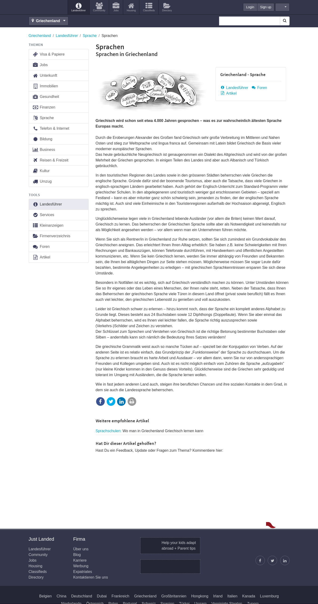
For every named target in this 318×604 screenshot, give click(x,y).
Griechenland (40, 36)
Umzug (42, 181)
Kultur (41, 171)
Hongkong (199, 596)
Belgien (45, 596)
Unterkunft (44, 75)
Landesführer (67, 36)
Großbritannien (173, 596)
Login (250, 7)
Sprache (90, 36)
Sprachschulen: (150, 431)
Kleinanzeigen (47, 225)
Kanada (248, 596)
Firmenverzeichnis (51, 236)
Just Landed (46, 7)
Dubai (102, 596)
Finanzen (43, 107)
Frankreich (121, 596)
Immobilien (45, 86)
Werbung (81, 566)
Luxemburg (269, 596)
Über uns (81, 549)
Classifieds (38, 572)
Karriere (80, 560)
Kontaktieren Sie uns (90, 577)
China (62, 596)
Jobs (40, 65)
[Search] (285, 20)
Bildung (42, 139)
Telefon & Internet (50, 128)
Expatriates (82, 572)
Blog (77, 555)
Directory (36, 577)
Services (43, 215)
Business (43, 149)
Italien (232, 596)
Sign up (265, 7)
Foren (259, 88)
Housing (36, 566)
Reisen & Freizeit (50, 160)
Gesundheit (45, 96)
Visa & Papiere (48, 54)
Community (38, 555)
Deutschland (81, 596)
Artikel (228, 93)
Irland (218, 596)
